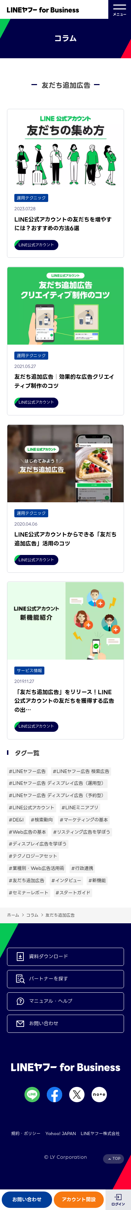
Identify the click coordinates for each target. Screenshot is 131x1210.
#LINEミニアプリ (80, 807)
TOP (116, 1159)
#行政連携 (82, 868)
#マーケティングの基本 (84, 820)
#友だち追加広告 (26, 880)
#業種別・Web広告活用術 (36, 868)
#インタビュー (66, 880)
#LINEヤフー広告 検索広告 (81, 771)
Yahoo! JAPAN (60, 1133)
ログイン (118, 1204)
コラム (32, 915)
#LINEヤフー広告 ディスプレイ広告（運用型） (57, 783)
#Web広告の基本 (27, 832)
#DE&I (16, 820)
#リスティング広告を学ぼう (81, 832)
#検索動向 (42, 820)
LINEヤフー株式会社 (100, 1133)
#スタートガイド (73, 892)
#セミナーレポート (29, 892)
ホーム (13, 915)
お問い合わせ (27, 1199)
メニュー (119, 9)
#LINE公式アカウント (31, 807)
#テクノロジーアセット (33, 856)
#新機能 (97, 880)
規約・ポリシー (26, 1133)
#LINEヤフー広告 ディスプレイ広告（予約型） (57, 795)
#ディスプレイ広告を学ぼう (38, 844)
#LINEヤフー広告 (27, 771)
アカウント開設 (79, 1199)
